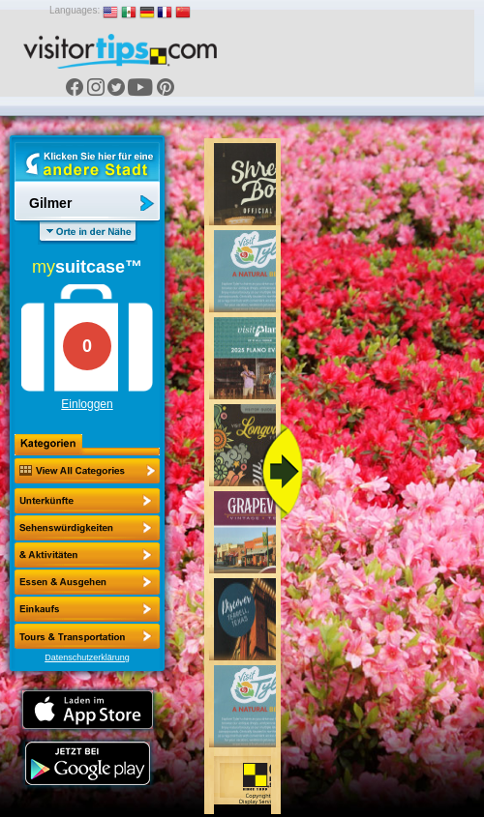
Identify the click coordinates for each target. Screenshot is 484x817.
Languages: (74, 10)
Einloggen (86, 404)
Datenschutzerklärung (87, 657)
